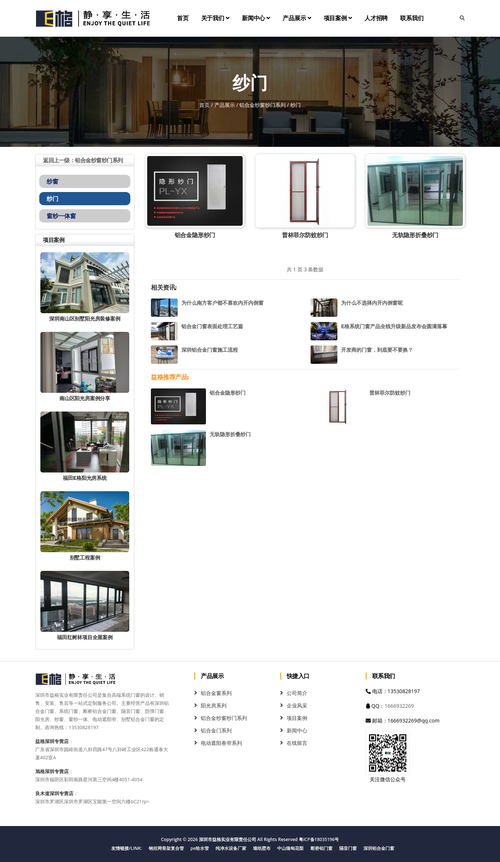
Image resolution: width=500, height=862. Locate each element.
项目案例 (338, 18)
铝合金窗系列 (216, 692)
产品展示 (297, 18)
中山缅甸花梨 (290, 848)
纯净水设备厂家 (230, 848)
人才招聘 (376, 18)
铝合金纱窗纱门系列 (262, 104)
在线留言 (297, 742)
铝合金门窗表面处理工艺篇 (212, 326)
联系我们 (411, 18)
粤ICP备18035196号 (319, 839)
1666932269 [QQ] (399, 705)
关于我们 (215, 18)
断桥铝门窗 (322, 848)
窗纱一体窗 (61, 216)
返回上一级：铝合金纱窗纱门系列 (83, 160)
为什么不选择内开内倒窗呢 (372, 303)
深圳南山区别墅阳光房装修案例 (84, 318)
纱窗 (52, 181)
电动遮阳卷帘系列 (221, 742)
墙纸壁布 (262, 848)
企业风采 (297, 705)
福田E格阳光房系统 (85, 478)
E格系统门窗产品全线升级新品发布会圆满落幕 (394, 326)
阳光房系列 (214, 705)
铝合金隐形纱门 (195, 235)
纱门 (52, 199)
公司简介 (297, 692)
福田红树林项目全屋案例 (85, 637)
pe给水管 (200, 848)
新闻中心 (256, 18)
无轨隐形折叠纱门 (415, 235)
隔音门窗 (348, 848)
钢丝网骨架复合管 (166, 848)
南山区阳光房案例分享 (84, 398)
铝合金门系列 (216, 730)
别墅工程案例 (85, 557)
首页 (183, 18)
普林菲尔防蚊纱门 (305, 235)
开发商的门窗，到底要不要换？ (377, 350)
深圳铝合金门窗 (378, 848)
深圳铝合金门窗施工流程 (209, 350)
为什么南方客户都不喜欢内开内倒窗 (222, 303)
